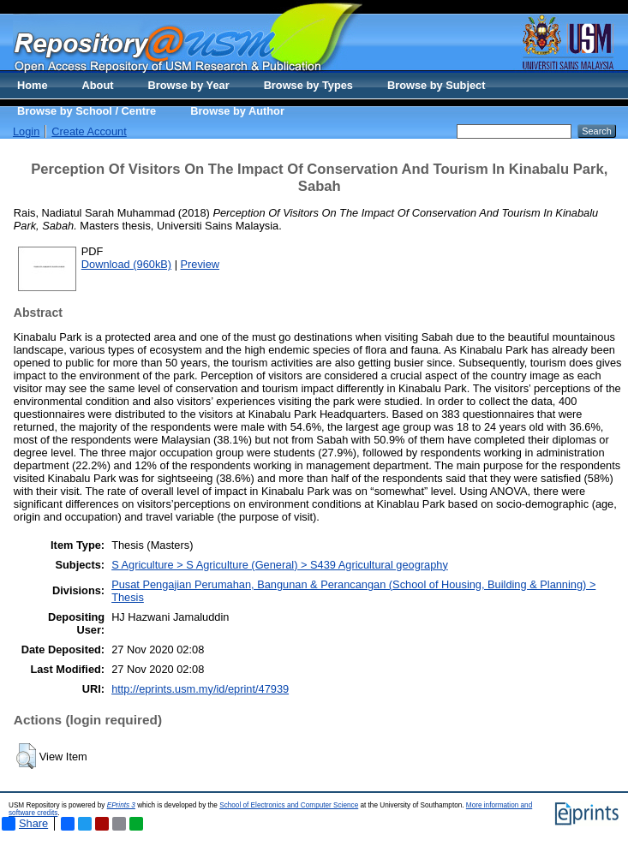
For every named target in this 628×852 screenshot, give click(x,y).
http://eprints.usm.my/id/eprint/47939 (200, 688)
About (98, 85)
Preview (200, 264)
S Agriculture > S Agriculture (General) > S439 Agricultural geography (279, 564)
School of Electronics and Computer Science (288, 805)
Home (32, 85)
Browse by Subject (436, 85)
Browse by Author (237, 110)
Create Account (89, 131)
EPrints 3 (121, 805)
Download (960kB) (126, 264)
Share (25, 824)
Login (26, 131)
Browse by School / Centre (86, 110)
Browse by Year (189, 85)
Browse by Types (308, 85)
